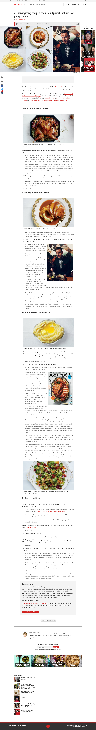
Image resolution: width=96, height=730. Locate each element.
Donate (84, 0)
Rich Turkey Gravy (49, 98)
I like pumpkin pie (30, 527)
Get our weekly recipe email (48, 645)
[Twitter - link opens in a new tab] (2, 89)
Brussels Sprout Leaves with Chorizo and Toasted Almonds (49, 100)
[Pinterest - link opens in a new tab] (2, 91)
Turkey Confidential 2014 (22, 10)
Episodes (74, 4)
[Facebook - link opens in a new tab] (2, 86)
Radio (79, 4)
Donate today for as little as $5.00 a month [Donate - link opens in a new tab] (35, 603)
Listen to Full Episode (48, 620)
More (84, 4)
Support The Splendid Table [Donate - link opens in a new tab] (30, 612)
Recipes (67, 4)
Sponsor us (48, 75)
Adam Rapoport (38, 86)
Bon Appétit (58, 86)
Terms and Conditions (76, 726)
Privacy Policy (84, 726)
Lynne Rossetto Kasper (21, 19)
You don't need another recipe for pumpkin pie (50, 511)
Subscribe (55, 647)
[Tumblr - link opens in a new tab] (2, 93)
